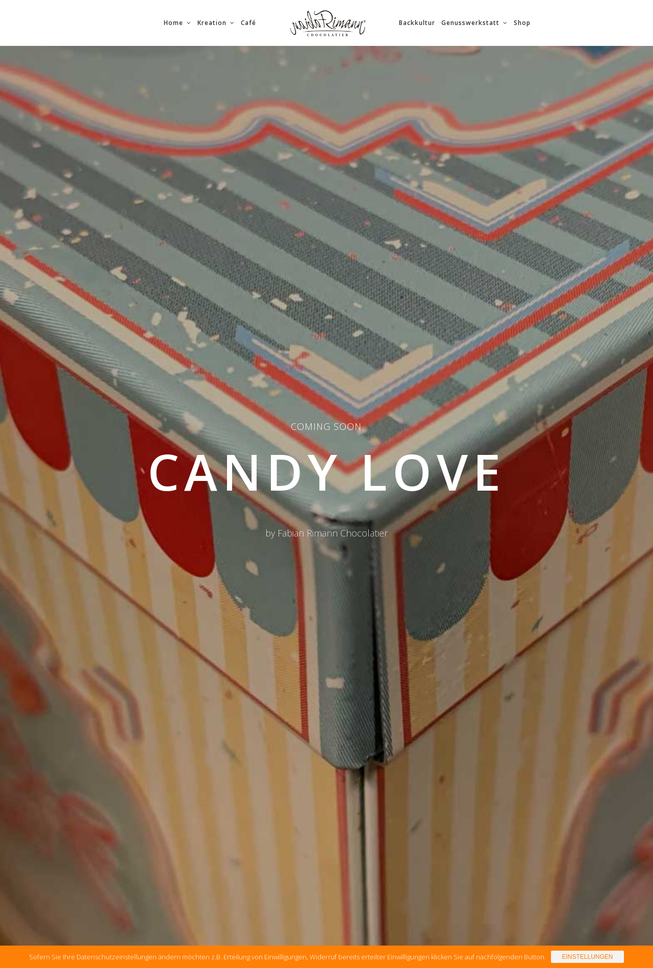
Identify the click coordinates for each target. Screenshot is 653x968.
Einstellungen (587, 956)
